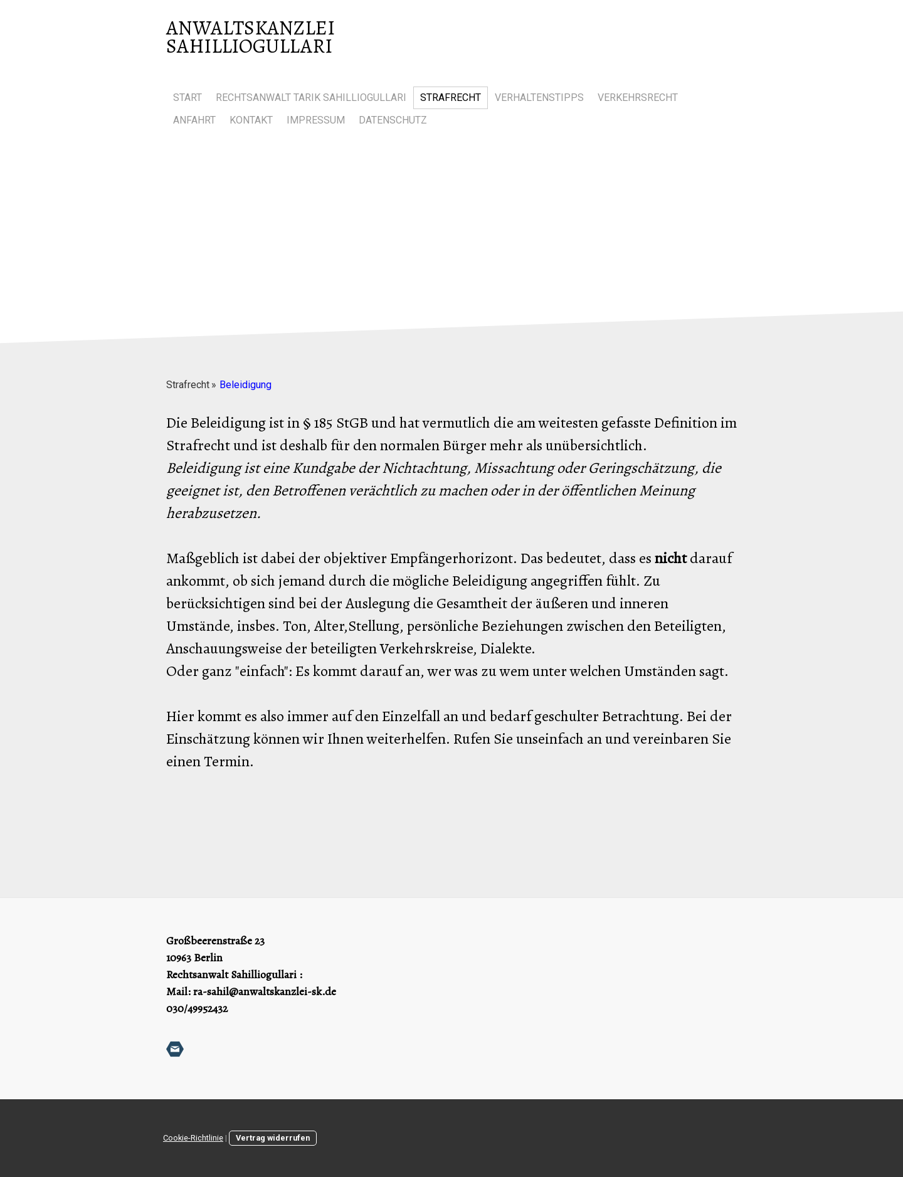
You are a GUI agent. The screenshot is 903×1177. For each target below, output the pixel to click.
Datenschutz (393, 120)
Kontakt (251, 120)
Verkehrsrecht (638, 97)
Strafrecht (450, 97)
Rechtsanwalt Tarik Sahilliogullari (311, 97)
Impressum (316, 120)
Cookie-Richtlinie (193, 1138)
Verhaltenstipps (539, 97)
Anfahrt (194, 120)
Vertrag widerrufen (273, 1138)
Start (187, 97)
